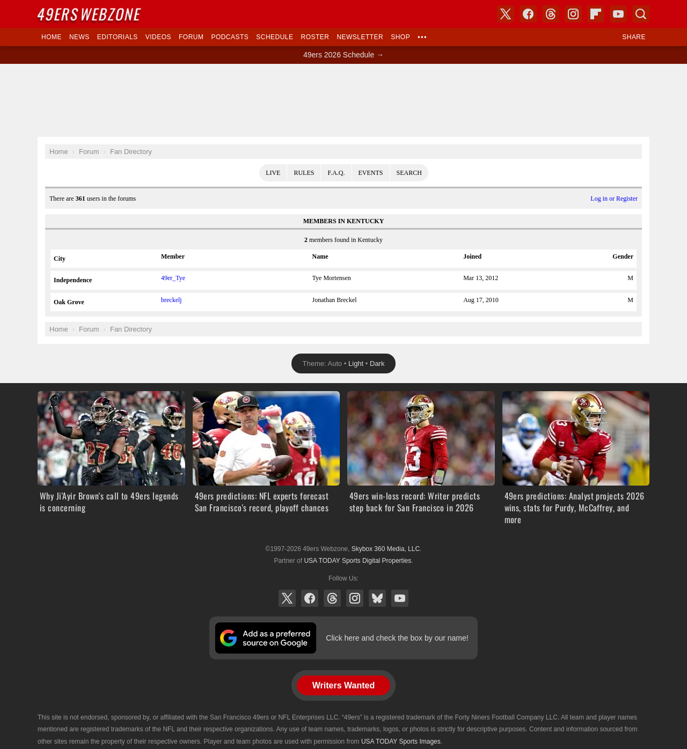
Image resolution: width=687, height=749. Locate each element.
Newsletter (360, 37)
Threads (332, 598)
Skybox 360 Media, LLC (386, 549)
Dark (377, 363)
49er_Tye (173, 278)
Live (273, 173)
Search (409, 173)
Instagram (354, 598)
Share (634, 37)
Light (355, 363)
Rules (304, 173)
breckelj (171, 300)
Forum (191, 37)
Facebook (309, 598)
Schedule (274, 37)
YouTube (399, 598)
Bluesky (377, 598)
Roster (315, 37)
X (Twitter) (287, 598)
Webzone (89, 14)
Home (51, 37)
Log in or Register (614, 198)
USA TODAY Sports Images (401, 741)
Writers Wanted (343, 685)
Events (371, 173)
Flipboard (595, 14)
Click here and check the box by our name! (397, 638)
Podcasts (230, 37)
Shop (400, 37)
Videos (158, 37)
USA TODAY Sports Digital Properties (357, 560)
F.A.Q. (336, 173)
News (79, 37)
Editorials (117, 37)
